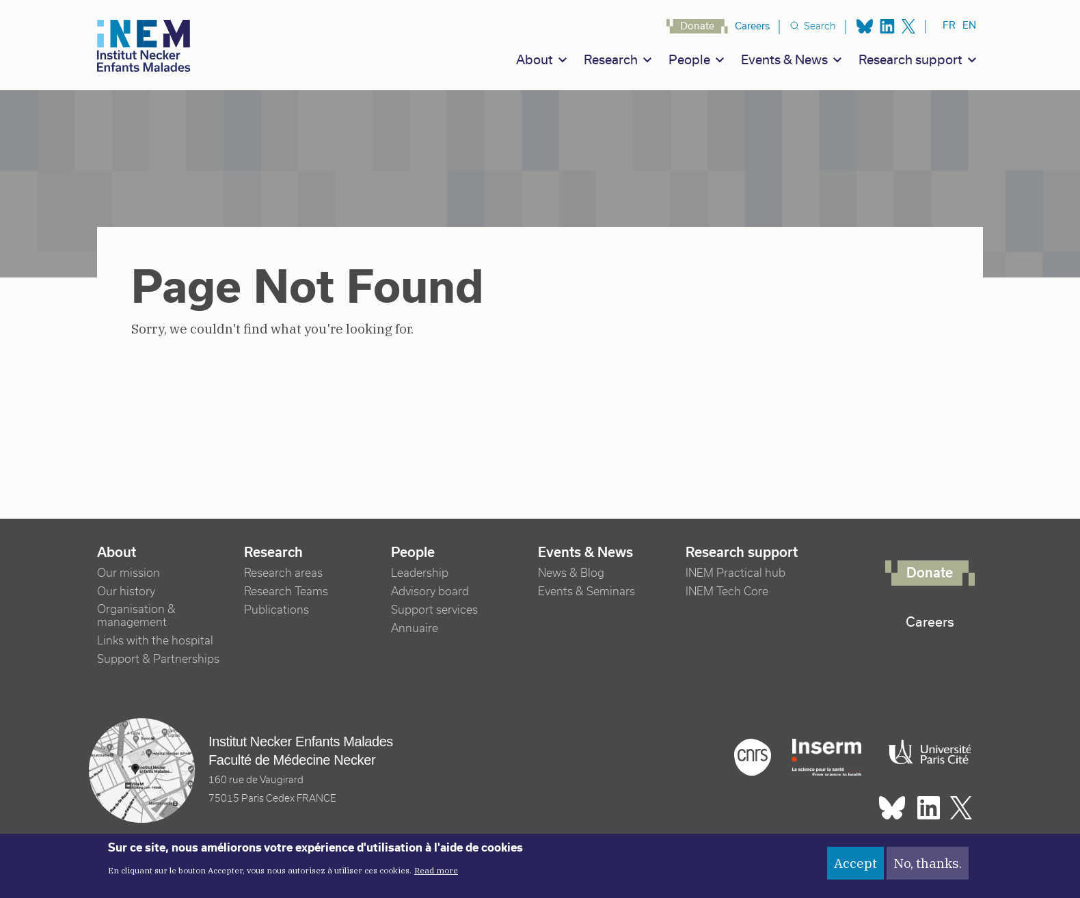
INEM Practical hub (735, 573)
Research (611, 60)
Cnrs (752, 757)
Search (820, 26)
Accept (855, 869)
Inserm (826, 757)
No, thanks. (927, 869)
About (534, 60)
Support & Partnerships (158, 659)
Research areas (283, 573)
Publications (276, 609)
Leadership (419, 573)
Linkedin (887, 26)
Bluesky (864, 26)
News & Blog (571, 573)
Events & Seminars (586, 591)
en (969, 25)
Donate (697, 26)
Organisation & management (136, 616)
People (689, 60)
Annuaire (414, 628)
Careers (752, 26)
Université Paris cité (926, 752)
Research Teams (286, 591)
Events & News (784, 60)
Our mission (128, 573)
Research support (910, 60)
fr (949, 25)
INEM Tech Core (727, 591)
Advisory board (430, 591)
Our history (126, 591)
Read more (436, 876)
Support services (434, 609)
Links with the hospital (155, 640)
